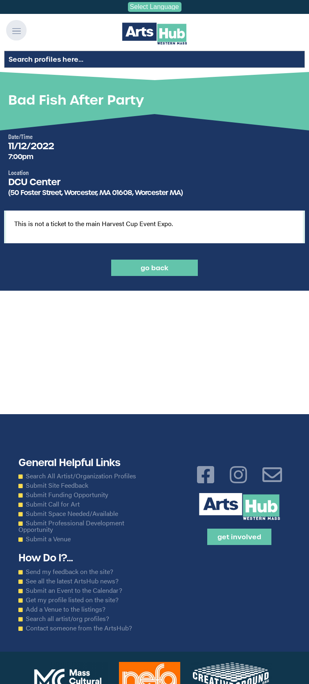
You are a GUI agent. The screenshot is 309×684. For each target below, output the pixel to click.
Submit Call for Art (53, 504)
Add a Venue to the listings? (65, 609)
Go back (154, 267)
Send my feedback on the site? (69, 571)
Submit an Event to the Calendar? (74, 590)
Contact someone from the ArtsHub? (79, 628)
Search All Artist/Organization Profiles (81, 476)
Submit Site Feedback (57, 485)
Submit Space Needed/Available (72, 513)
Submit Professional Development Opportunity (71, 526)
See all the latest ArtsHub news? (72, 581)
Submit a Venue (48, 539)
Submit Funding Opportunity (67, 494)
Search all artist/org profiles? (67, 618)
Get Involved (239, 536)
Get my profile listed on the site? (72, 600)
